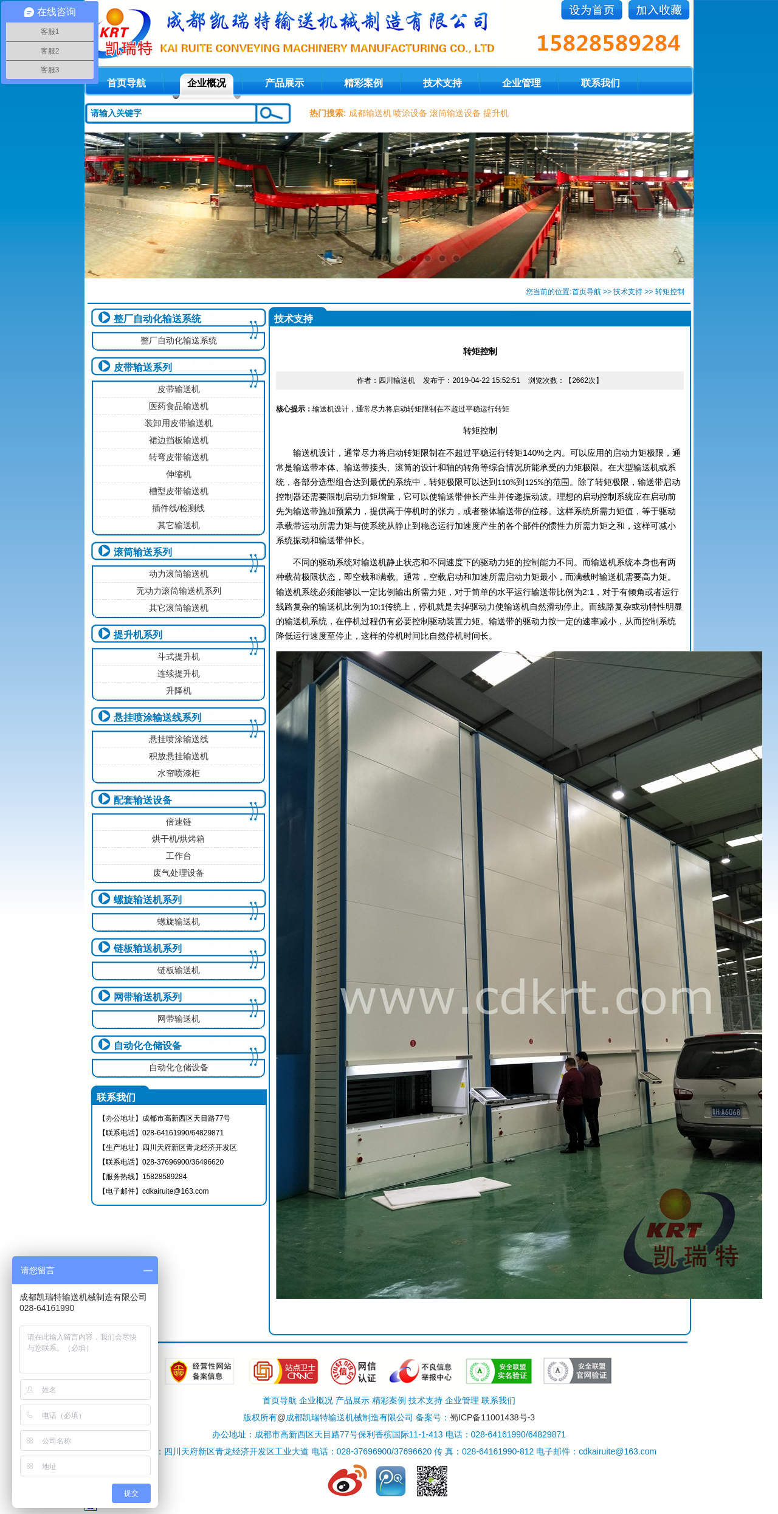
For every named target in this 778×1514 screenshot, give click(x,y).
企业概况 (206, 83)
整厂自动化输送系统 (157, 319)
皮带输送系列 (143, 367)
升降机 (178, 690)
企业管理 (521, 83)
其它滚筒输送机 (178, 608)
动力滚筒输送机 (178, 574)
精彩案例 (363, 83)
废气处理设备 (178, 873)
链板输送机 (178, 970)
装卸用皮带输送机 (179, 423)
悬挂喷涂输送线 (178, 739)
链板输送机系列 (148, 948)
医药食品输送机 (178, 406)
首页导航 (586, 291)
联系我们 (600, 83)
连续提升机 (178, 673)
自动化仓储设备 (148, 1046)
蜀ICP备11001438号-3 (492, 1417)
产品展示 (284, 83)
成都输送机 (370, 113)
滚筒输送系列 (143, 552)
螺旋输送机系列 (148, 900)
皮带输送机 (178, 389)
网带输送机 (178, 1019)
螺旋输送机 (178, 921)
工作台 (178, 856)
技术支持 (442, 83)
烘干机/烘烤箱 (178, 839)
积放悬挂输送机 (178, 756)
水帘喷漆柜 (178, 773)
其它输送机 (178, 525)
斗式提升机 (178, 656)
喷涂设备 (410, 113)
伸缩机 (178, 474)
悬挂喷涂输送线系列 (157, 717)
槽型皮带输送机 (178, 491)
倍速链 (178, 822)
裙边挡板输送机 (178, 440)
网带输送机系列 (148, 997)
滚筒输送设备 (455, 113)
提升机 (496, 113)
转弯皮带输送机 (178, 457)
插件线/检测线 (178, 508)
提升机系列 (138, 635)
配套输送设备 (143, 800)
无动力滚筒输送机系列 (178, 591)
